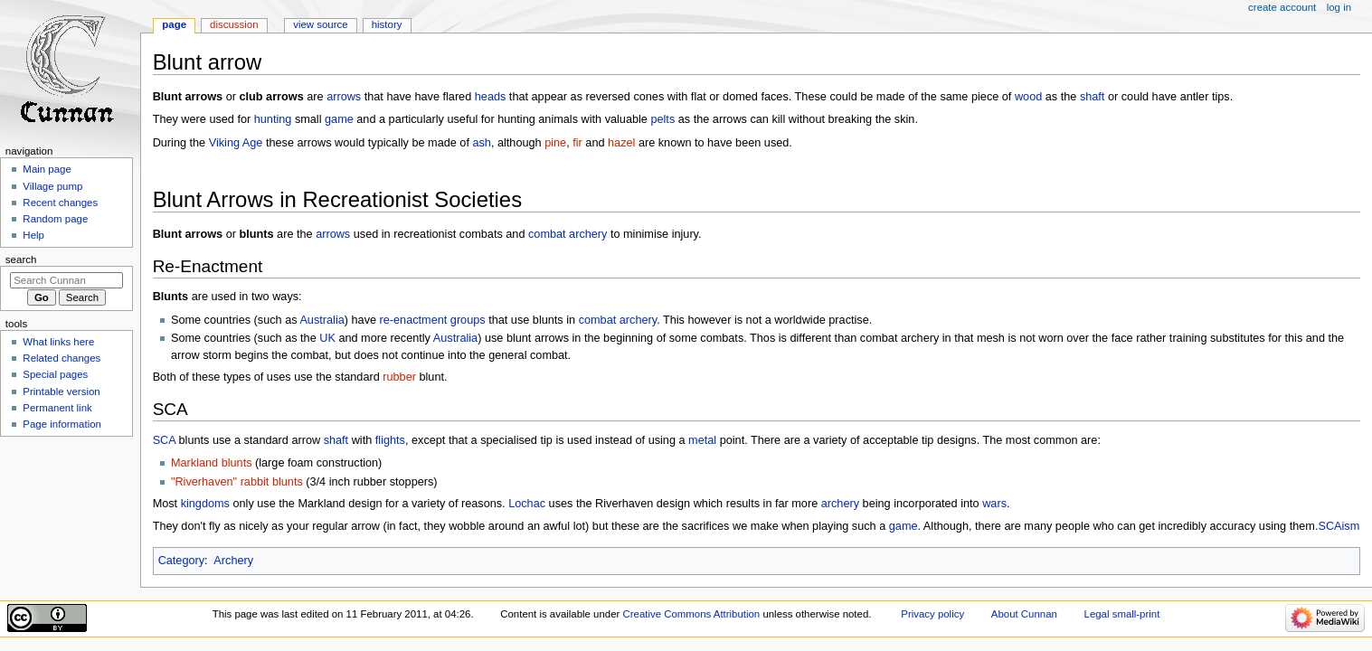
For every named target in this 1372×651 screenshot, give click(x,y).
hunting (273, 119)
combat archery (567, 234)
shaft (1092, 96)
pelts (662, 119)
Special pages (55, 374)
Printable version (61, 391)
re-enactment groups (433, 320)
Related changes (61, 358)
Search (21, 259)
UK (327, 338)
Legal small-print (1122, 614)
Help (33, 235)
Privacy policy (932, 614)
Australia (321, 320)
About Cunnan (1024, 614)
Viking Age (236, 143)
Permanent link (57, 407)
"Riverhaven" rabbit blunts (237, 482)
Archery (233, 560)
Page (174, 24)
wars (994, 503)
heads (490, 96)
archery (840, 503)
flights (390, 440)
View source (320, 24)
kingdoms (205, 503)
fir (577, 143)
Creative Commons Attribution (692, 614)
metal (702, 440)
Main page (47, 169)
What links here (58, 341)
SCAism (1338, 526)
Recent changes (60, 202)
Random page (55, 218)
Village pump (52, 186)
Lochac (526, 503)
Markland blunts (211, 463)
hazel (621, 143)
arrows (343, 96)
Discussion (234, 24)
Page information (62, 424)
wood (1028, 96)
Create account (1282, 7)
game (339, 119)
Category (181, 560)
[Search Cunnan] (66, 280)
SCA (164, 440)
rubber (399, 377)
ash (481, 143)
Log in (1339, 7)
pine (555, 143)
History (387, 24)
